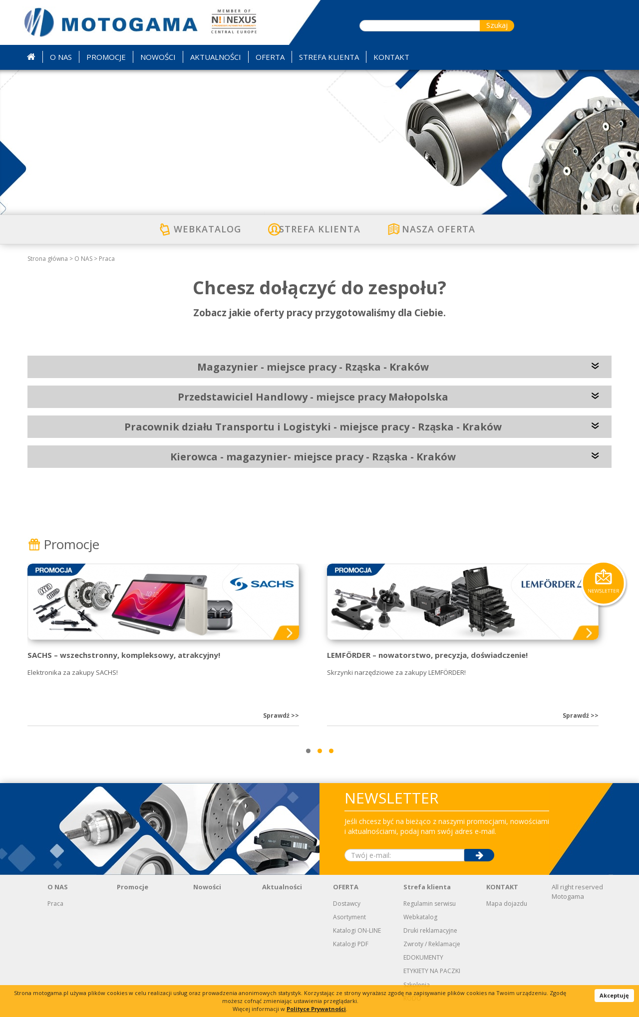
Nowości (207, 886)
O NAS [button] (61, 57)
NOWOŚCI (158, 57)
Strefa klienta (427, 886)
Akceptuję (614, 995)
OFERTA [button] (270, 57)
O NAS (83, 258)
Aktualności (282, 886)
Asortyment (349, 917)
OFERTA (345, 886)
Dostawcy (346, 903)
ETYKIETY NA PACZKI (431, 971)
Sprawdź (281, 715)
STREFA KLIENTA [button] (329, 57)
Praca (107, 258)
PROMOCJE (106, 57)
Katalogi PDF (350, 944)
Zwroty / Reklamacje (431, 944)
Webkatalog (420, 917)
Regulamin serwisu (429, 903)
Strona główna (47, 258)
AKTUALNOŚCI (215, 57)
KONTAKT (502, 886)
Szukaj (497, 25)
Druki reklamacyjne (430, 930)
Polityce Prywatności (316, 1009)
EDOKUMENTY (423, 957)
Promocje (63, 544)
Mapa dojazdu (506, 903)
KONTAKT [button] (391, 57)
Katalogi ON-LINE (357, 930)
